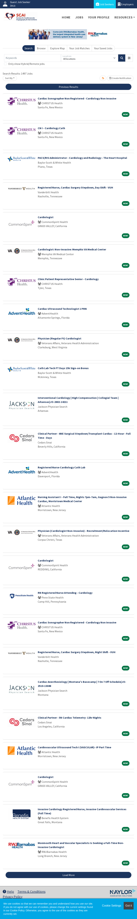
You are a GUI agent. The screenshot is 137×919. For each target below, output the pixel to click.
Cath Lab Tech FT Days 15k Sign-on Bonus (63, 368)
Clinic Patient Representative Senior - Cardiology (68, 279)
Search (28, 48)
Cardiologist (45, 217)
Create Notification (120, 78)
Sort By (9, 78)
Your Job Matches (79, 48)
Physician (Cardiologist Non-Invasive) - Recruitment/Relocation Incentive (83, 531)
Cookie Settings (111, 905)
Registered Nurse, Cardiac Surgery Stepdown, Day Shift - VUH (75, 187)
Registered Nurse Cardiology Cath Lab (61, 467)
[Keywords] (32, 58)
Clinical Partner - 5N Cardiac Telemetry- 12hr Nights (69, 717)
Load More (69, 875)
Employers (126, 4)
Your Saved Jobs (103, 48)
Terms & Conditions (31, 891)
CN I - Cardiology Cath (51, 128)
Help (8, 891)
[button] (129, 58)
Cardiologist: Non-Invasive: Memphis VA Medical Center (72, 249)
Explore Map (57, 48)
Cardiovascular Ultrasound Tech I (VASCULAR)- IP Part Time (74, 747)
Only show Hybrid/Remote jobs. (26, 63)
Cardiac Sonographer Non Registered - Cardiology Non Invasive (77, 98)
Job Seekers (105, 4)
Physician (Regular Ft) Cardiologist (59, 338)
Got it (128, 905)
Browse (41, 48)
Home (66, 17)
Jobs (79, 17)
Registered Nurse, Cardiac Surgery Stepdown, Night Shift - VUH (76, 652)
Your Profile (99, 17)
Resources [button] (123, 17)
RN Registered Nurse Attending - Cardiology (65, 592)
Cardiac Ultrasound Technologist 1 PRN (62, 308)
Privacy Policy (12, 896)
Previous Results (68, 87)
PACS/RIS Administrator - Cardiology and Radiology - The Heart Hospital (82, 157)
